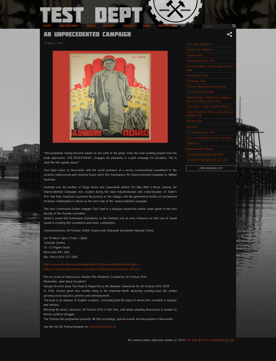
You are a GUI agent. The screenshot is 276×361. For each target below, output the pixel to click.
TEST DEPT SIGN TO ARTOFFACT (208, 106)
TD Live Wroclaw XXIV (200, 132)
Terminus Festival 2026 (200, 60)
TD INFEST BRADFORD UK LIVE (206, 160)
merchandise (167, 25)
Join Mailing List (211, 168)
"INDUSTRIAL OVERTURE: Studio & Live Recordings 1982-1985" (208, 99)
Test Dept (192, 340)
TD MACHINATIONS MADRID (204, 154)
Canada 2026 (194, 55)
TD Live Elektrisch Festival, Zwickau (208, 137)
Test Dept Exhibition (198, 44)
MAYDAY (191, 126)
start (47, 25)
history (109, 25)
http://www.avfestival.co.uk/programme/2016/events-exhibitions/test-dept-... (92, 264)
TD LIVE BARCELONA (200, 92)
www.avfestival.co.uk (102, 326)
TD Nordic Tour (195, 81)
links (146, 25)
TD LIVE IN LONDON (199, 49)
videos (90, 25)
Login (231, 340)
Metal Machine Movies (200, 149)
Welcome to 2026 (197, 75)
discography (68, 25)
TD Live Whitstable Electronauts (206, 86)
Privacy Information (213, 340)
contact (128, 25)
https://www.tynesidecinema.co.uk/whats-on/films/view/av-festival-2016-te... (92, 269)
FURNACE (192, 143)
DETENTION (194, 121)
